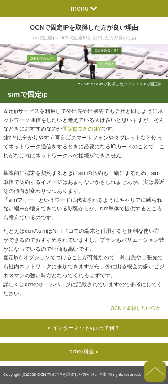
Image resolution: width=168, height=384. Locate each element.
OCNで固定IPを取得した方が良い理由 (84, 27)
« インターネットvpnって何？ (84, 328)
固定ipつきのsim (82, 129)
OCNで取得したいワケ (114, 84)
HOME (84, 84)
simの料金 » (84, 352)
